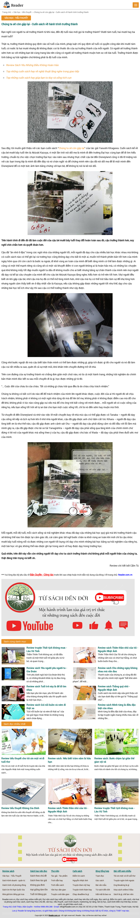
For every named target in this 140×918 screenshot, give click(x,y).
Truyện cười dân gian (60, 894)
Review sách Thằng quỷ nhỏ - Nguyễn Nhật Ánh (114, 688)
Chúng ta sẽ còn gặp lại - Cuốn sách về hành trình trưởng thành (61, 12)
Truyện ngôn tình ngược (124, 880)
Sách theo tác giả (38, 880)
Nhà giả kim (7, 894)
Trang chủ (6, 12)
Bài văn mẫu (101, 885)
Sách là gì (118, 894)
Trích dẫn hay (57, 880)
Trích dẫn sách (57, 885)
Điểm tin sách (79, 875)
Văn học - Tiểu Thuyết (11, 875)
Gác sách (100, 880)
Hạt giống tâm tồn (39, 889)
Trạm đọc (100, 875)
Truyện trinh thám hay (82, 889)
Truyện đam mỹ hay (81, 885)
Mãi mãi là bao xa (103, 894)
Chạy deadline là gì (81, 894)
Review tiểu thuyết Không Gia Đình (20, 808)
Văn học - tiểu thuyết (22, 12)
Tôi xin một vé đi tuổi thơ (124, 875)
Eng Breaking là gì (121, 885)
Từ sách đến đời (103, 889)
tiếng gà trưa (18, 894)
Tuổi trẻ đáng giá (38, 894)
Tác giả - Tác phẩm (59, 875)
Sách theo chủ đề (38, 875)
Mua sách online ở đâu (123, 889)
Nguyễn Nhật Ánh (80, 880)
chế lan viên (128, 894)
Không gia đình (37, 885)
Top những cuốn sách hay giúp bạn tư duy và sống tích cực (39, 77)
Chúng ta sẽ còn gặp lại (71, 148)
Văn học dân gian (58, 889)
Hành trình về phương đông (14, 885)
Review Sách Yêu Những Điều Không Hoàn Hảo (32, 65)
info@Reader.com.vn (69, 906)
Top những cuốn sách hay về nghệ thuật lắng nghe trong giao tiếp (42, 71)
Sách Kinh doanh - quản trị (13, 880)
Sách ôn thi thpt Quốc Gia (13, 889)
